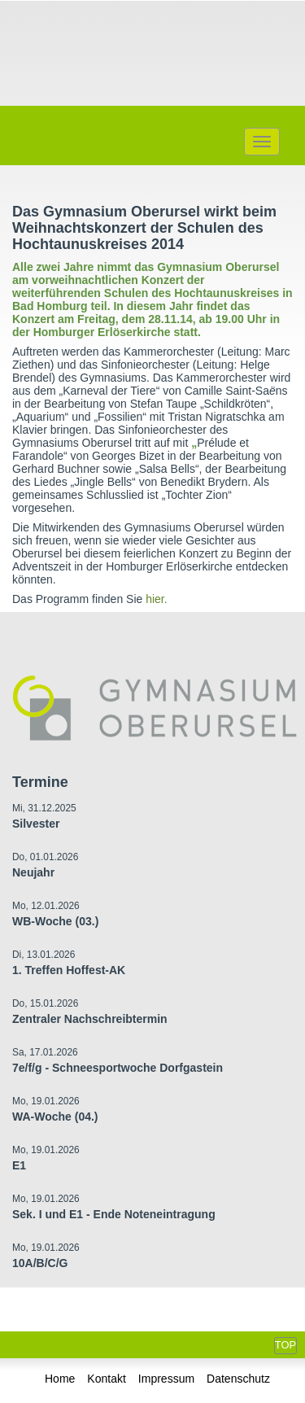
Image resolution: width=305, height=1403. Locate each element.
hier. (156, 598)
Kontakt (106, 1378)
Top (285, 1345)
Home (60, 1378)
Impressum (166, 1378)
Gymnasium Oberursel (153, 51)
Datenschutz (238, 1378)
